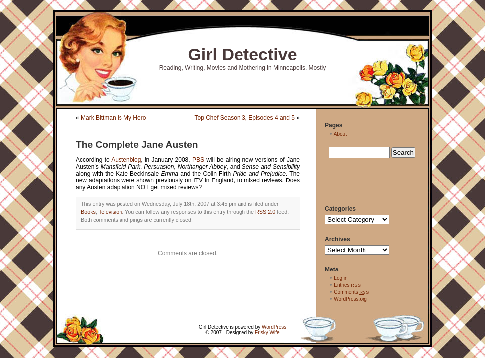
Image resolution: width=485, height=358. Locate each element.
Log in (340, 278)
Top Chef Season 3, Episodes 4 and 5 (245, 117)
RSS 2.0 (265, 212)
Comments (351, 292)
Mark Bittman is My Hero (113, 117)
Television (110, 212)
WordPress (274, 327)
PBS (198, 159)
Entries (347, 285)
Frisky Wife (267, 332)
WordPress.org (350, 299)
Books (88, 212)
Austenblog (126, 159)
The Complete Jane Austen (137, 144)
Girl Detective (242, 54)
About (340, 134)
